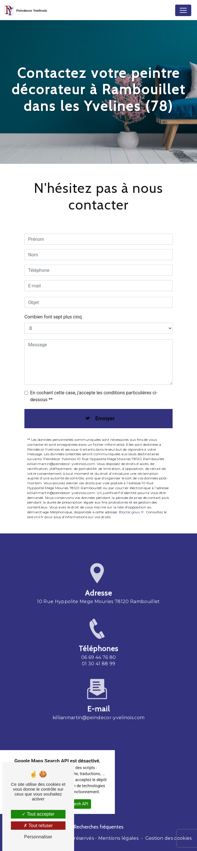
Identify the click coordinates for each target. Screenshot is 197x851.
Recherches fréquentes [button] (98, 827)
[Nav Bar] (183, 10)
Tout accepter (38, 814)
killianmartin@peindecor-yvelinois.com (99, 709)
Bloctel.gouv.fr (131, 512)
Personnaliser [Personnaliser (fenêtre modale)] (38, 836)
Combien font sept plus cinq (53, 317)
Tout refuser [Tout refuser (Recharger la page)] (38, 825)
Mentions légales (118, 838)
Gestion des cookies (168, 838)
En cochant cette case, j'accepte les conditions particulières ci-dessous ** (93, 396)
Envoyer (105, 418)
